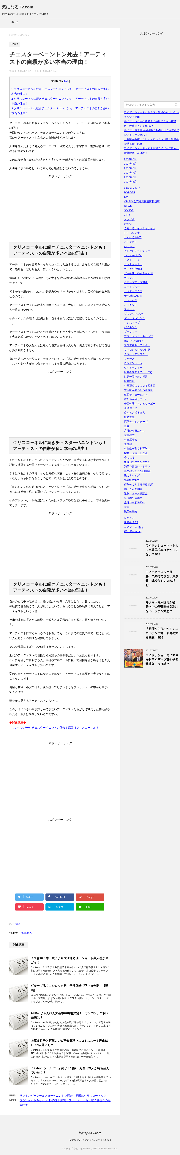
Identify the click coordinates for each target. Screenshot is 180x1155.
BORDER (129, 192)
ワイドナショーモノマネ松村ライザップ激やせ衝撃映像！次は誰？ (162, 660)
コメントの (133, 526)
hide (66, 81)
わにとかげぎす (133, 255)
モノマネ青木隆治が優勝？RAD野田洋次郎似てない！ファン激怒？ (162, 607)
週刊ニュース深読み (136, 493)
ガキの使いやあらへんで (138, 273)
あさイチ (129, 219)
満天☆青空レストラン (137, 466)
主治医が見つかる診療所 (138, 390)
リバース (129, 358)
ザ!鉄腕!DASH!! (133, 295)
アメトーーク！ (133, 259)
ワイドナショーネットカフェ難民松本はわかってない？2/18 (162, 550)
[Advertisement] (60, 211)
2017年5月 (130, 181)
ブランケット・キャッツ (138, 336)
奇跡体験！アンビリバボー (139, 403)
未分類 (128, 444)
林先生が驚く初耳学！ (137, 448)
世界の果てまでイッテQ (138, 372)
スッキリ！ (130, 304)
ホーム (15, 22)
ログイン (129, 517)
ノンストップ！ (133, 322)
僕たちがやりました (136, 399)
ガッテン (129, 277)
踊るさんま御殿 (133, 488)
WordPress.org (132, 531)
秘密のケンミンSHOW (137, 470)
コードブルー (132, 286)
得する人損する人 (134, 412)
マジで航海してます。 (137, 345)
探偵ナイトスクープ (136, 421)
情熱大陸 (129, 417)
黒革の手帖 (130, 511)
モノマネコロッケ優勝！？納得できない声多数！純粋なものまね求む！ (162, 578)
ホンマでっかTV (133, 340)
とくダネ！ (130, 241)
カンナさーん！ (133, 264)
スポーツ (129, 309)
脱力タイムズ (132, 475)
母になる (129, 457)
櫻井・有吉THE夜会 (136, 453)
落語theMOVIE (132, 479)
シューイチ (130, 300)
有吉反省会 (130, 439)
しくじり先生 (132, 232)
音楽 (126, 506)
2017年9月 (130, 163)
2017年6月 (130, 177)
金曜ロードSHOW (134, 502)
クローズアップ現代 (136, 282)
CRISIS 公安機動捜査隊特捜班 (142, 201)
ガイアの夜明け (133, 268)
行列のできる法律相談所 (138, 484)
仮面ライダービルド (136, 394)
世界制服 (129, 381)
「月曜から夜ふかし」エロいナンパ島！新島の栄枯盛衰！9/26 (162, 633)
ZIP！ (127, 214)
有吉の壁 (129, 435)
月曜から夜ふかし (134, 430)
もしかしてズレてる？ (137, 250)
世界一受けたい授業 (136, 376)
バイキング (130, 327)
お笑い (128, 223)
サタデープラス (133, 291)
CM (126, 196)
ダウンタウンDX (133, 313)
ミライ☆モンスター (136, 354)
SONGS (129, 210)
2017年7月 (130, 172)
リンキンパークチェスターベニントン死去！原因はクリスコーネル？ (55, 727)
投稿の (131, 522)
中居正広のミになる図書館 (139, 385)
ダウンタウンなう (134, 318)
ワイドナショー (133, 367)
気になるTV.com (17, 7)
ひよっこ (129, 246)
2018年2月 (130, 159)
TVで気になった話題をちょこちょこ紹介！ (89, 1140)
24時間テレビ (132, 187)
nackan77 (26, 932)
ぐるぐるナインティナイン (139, 228)
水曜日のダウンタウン (137, 462)
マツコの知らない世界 (137, 349)
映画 (126, 426)
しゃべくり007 (132, 237)
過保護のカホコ (133, 497)
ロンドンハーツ (133, 363)
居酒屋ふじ (130, 408)
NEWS (16, 924)
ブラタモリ (130, 331)
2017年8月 (130, 168)
